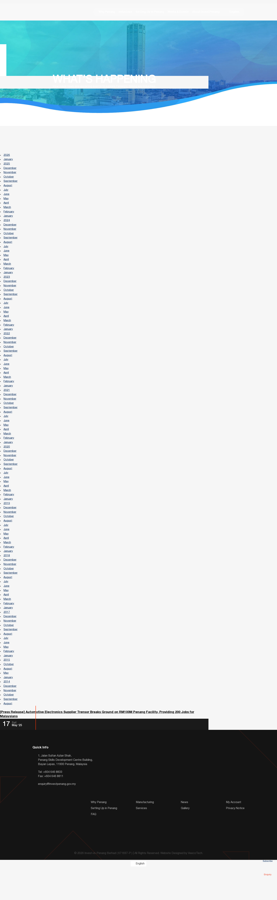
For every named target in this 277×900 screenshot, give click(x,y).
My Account (233, 834)
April (6, 206)
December (10, 170)
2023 (7, 285)
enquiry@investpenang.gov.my (57, 816)
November (10, 174)
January (8, 160)
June (7, 197)
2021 (7, 404)
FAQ (93, 846)
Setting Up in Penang (150, 12)
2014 (7, 712)
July (6, 193)
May (6, 202)
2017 (7, 639)
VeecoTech (195, 885)
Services (141, 840)
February (9, 216)
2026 (7, 156)
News (184, 834)
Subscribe (268, 856)
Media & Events (178, 12)
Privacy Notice (235, 840)
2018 (7, 579)
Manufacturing (145, 834)
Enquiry (267, 870)
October (9, 179)
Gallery (185, 840)
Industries (125, 12)
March (8, 211)
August (8, 188)
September (11, 183)
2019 (7, 524)
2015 (7, 689)
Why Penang (107, 12)
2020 (7, 464)
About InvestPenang (206, 12)
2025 (7, 165)
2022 (7, 344)
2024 (7, 225)
